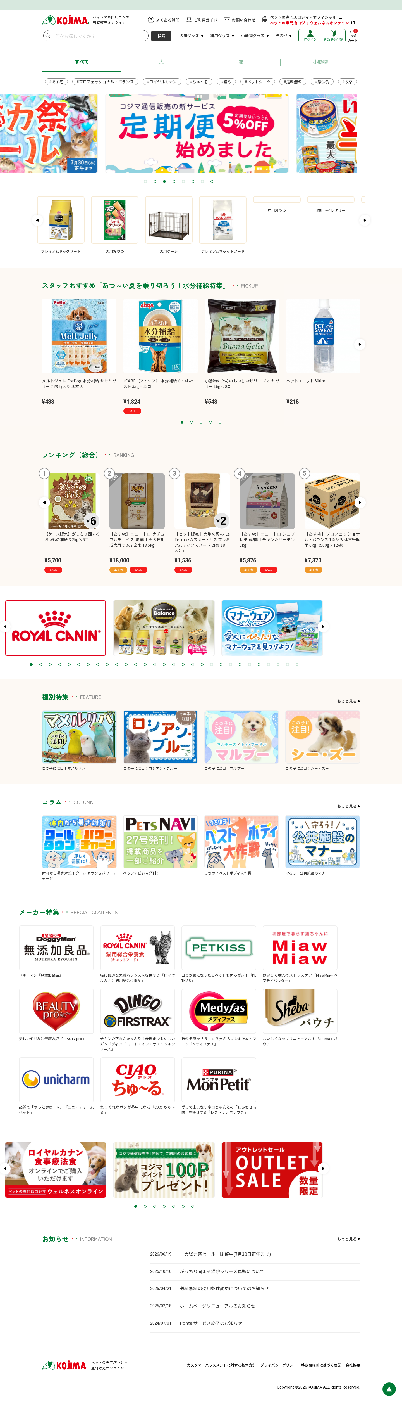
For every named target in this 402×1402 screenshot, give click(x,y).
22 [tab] (267, 665)
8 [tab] (234, 182)
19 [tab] (239, 665)
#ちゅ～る (199, 81)
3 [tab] (187, 182)
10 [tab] (153, 665)
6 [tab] (215, 182)
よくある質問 (168, 20)
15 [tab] (201, 665)
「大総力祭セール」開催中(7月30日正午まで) (225, 1254)
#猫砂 (226, 81)
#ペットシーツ (258, 81)
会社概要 (353, 1365)
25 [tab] (296, 665)
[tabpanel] (201, 133)
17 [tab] (220, 665)
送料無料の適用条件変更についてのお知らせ (224, 1288)
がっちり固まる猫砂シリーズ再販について (222, 1271)
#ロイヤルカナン (162, 81)
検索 (161, 36)
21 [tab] (258, 665)
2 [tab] (177, 182)
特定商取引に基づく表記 (321, 1365)
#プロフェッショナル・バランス (105, 81)
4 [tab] (196, 182)
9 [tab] (144, 665)
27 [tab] (315, 665)
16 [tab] (210, 665)
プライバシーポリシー (278, 1365)
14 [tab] (191, 665)
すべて (82, 61)
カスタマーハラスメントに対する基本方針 (221, 1365)
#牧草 (348, 81)
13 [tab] (182, 665)
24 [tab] (286, 665)
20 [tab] (248, 665)
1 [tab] (168, 182)
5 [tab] (206, 182)
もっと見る (347, 701)
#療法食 (322, 81)
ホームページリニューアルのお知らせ (217, 1305)
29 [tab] (334, 665)
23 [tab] (277, 665)
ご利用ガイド (205, 20)
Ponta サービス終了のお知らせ (211, 1323)
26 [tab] (305, 665)
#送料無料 (293, 81)
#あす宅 (56, 81)
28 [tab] (324, 665)
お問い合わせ (243, 20)
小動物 (320, 61)
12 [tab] (172, 665)
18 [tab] (229, 665)
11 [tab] (163, 665)
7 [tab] (225, 182)
